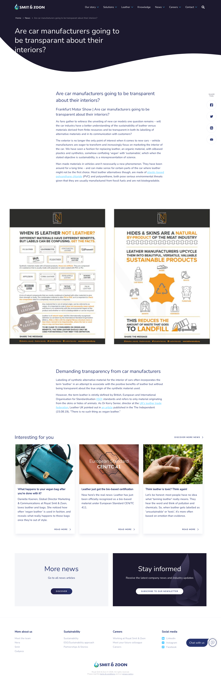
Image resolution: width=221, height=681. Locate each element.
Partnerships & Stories (76, 647)
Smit (17, 647)
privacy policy (127, 674)
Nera (17, 642)
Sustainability (71, 638)
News (158, 7)
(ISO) (99, 399)
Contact (189, 7)
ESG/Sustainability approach (79, 642)
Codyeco (19, 651)
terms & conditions (107, 674)
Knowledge (144, 7)
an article (107, 407)
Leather (125, 7)
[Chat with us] (201, 643)
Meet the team (23, 638)
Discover (61, 591)
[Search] (203, 7)
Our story (90, 7)
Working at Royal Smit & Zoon (129, 638)
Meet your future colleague (127, 642)
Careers (173, 7)
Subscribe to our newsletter (159, 591)
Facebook (171, 647)
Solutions (108, 7)
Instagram (171, 642)
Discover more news (187, 437)
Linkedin (170, 638)
